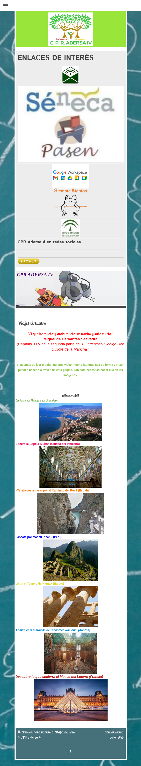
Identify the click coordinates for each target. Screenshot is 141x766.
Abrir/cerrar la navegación (70, 5)
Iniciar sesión (114, 732)
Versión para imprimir (36, 732)
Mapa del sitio (65, 732)
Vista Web (116, 737)
